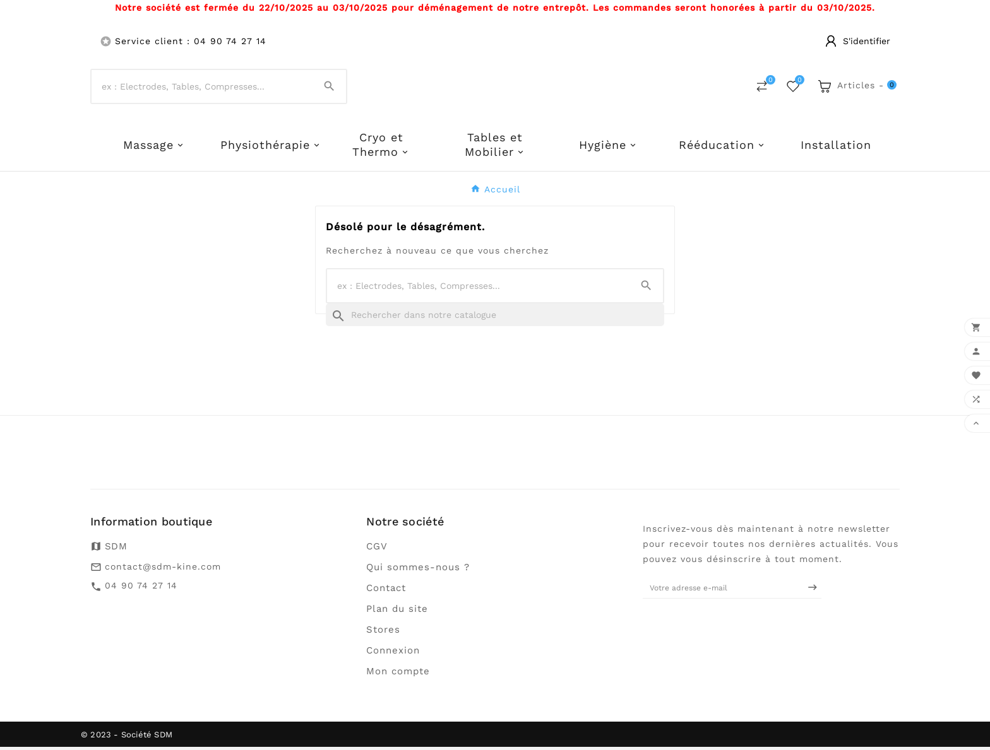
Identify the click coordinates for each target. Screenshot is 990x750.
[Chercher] (202, 88)
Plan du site (397, 612)
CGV (377, 549)
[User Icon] (857, 41)
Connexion (393, 653)
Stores (383, 632)
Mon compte (398, 674)
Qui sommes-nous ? (418, 570)
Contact (386, 591)
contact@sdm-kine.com (163, 570)
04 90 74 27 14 (141, 588)
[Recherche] (495, 318)
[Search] (329, 88)
